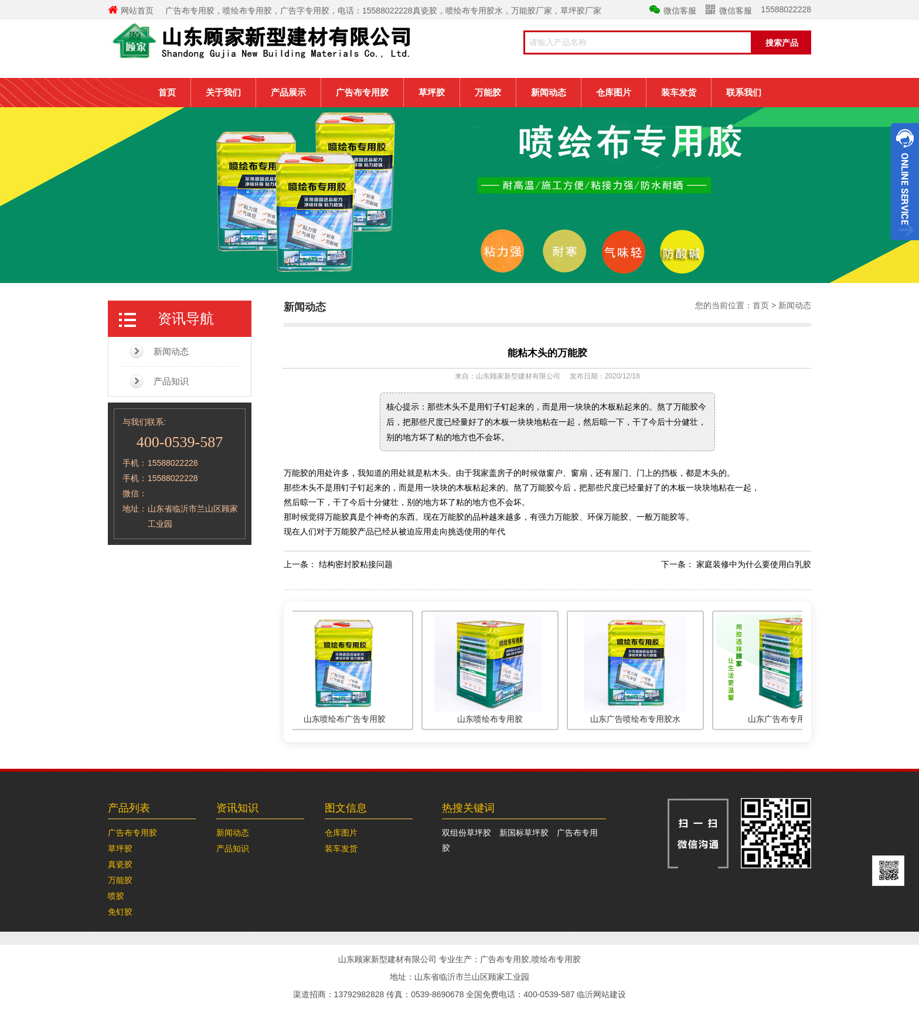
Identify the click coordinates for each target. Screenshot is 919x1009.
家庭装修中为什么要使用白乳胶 (753, 564)
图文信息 (346, 808)
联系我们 (743, 92)
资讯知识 (237, 808)
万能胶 (488, 92)
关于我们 (223, 92)
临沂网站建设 (601, 994)
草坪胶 (431, 92)
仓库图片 (613, 92)
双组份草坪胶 (466, 832)
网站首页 (131, 10)
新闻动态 (548, 92)
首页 (167, 92)
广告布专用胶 (362, 92)
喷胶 (116, 896)
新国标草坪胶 (524, 832)
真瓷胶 (120, 864)
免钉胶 (120, 911)
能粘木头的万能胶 (547, 353)
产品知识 (171, 381)
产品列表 (129, 808)
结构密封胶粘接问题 (356, 564)
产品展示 (288, 92)
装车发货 (678, 92)
